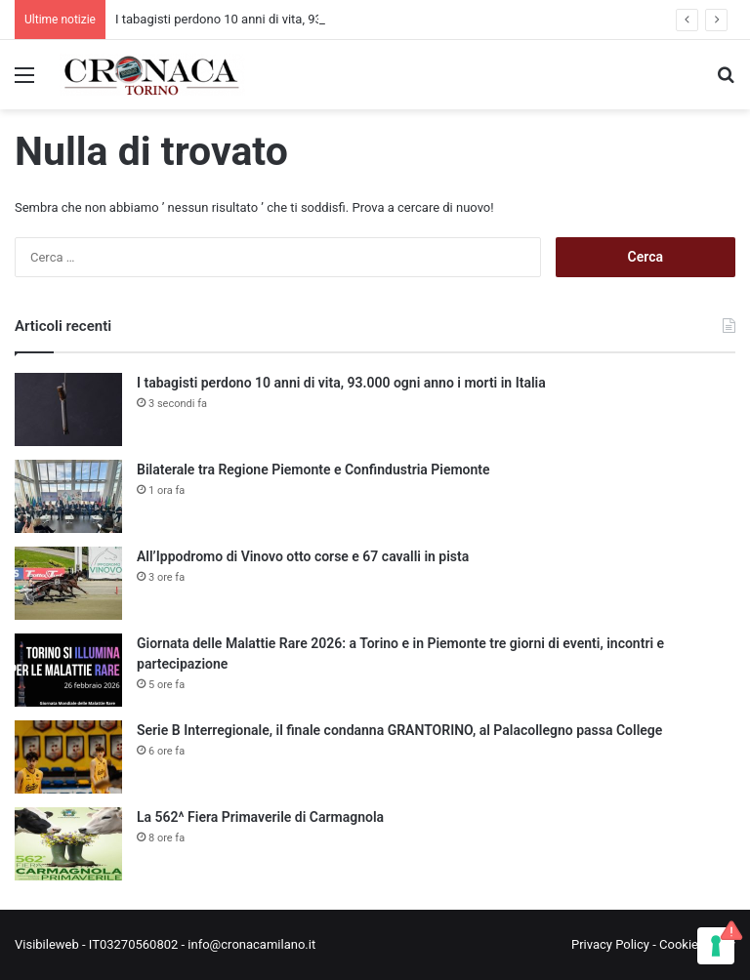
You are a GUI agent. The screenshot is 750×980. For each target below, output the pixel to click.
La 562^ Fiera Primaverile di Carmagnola (260, 817)
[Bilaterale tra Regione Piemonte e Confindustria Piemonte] (68, 496)
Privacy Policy (610, 944)
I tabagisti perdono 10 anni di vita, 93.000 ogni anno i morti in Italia (341, 382)
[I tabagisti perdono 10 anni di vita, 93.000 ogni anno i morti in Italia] (68, 409)
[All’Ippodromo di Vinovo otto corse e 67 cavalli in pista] (68, 583)
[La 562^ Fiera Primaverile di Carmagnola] (68, 843)
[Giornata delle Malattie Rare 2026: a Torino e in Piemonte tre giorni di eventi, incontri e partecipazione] (68, 670)
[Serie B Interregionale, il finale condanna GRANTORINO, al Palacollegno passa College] (68, 757)
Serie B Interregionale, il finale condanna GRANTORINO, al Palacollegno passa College (399, 730)
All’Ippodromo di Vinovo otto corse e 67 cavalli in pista (303, 556)
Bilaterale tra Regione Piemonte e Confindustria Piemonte (313, 469)
